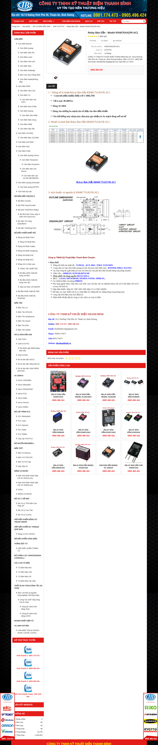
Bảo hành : (98, 53)
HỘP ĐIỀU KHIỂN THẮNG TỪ (27, 549)
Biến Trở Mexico (24, 453)
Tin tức (110, 21)
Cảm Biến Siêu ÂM (27, 129)
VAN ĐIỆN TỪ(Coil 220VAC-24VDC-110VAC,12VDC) (28, 631)
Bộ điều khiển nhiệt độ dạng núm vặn (28, 281)
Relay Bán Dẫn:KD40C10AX (83, 410)
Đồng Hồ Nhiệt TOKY (26, 237)
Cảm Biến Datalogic (27, 70)
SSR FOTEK (23, 355)
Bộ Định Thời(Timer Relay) (28, 210)
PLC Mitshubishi (24, 416)
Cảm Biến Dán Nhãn (30, 115)
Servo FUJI (22, 394)
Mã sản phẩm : (97, 46)
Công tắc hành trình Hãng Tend (29, 608)
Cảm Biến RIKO (24, 86)
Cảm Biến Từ (25, 95)
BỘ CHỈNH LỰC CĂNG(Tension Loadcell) (27, 556)
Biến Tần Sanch (24, 321)
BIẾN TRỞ (18, 448)
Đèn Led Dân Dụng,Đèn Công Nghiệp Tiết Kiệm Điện (28, 594)
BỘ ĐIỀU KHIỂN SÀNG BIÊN (25, 539)
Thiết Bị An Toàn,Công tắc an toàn (28, 587)
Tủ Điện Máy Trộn (25, 572)
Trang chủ (19, 21)
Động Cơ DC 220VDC (26, 534)
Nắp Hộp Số (23, 466)
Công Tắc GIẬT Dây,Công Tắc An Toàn (29, 601)
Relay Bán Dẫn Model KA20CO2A (83, 445)
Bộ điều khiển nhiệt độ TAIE (28, 291)
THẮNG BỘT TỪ (20, 544)
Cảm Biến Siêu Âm (27, 53)
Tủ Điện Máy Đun (25, 568)
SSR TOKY (22, 339)
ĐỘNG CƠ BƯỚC (21, 471)
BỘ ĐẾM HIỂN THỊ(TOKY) (24, 196)
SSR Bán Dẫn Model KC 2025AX (108, 445)
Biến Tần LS (23, 308)
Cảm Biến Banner (25, 44)
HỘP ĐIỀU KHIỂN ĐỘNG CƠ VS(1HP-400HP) (25, 520)
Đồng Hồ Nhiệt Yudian (26, 246)
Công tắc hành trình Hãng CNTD (29, 615)
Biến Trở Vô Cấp (24, 462)
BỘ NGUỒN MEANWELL (24, 443)
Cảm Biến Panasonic (30, 160)
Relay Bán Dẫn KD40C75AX (58, 395)
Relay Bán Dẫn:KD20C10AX (108, 410)
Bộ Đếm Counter (24, 201)
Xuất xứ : (99, 50)
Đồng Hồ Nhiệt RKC (27, 242)
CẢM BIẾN (18, 39)
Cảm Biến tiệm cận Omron (28, 170)
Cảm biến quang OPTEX (29, 187)
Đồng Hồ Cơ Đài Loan (26, 264)
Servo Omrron (23, 403)
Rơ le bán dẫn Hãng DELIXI (29, 364)
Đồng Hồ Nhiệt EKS (25, 260)
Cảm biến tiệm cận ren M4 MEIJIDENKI (31, 177)
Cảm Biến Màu (25, 66)
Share (93, 41)
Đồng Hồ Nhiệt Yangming (28, 251)
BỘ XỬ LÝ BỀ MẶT (21, 499)
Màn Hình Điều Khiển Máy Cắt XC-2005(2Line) (27, 484)
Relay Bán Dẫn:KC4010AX (133, 410)
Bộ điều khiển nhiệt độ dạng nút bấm (28, 274)
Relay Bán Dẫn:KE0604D (58, 431)
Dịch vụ (86, 21)
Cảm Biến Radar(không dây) (28, 80)
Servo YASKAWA (24, 380)
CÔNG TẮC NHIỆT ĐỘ (29, 269)
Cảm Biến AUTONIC (26, 142)
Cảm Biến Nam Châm (28, 106)
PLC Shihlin (22, 434)
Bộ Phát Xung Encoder (27, 205)
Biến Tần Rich (23, 325)
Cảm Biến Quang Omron (29, 155)
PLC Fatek (22, 430)
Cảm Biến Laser (26, 57)
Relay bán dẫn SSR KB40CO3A (134, 445)
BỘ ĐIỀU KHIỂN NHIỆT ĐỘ (25, 233)
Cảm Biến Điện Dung (28, 120)
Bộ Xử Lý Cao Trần (25, 510)
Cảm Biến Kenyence (68, 21)
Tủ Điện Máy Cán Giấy (27, 581)
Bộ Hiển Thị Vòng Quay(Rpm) (24, 222)
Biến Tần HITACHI (25, 312)
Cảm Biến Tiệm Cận (27, 91)
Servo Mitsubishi (24, 385)
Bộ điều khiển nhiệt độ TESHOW (26, 297)
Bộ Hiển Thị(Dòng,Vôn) (27, 228)
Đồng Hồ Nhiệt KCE (25, 255)
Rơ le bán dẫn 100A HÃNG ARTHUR (28, 369)
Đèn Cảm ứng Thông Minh (30, 75)
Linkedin (117, 41)
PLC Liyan (22, 421)
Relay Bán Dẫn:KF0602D (133, 395)
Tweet (104, 41)
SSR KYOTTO (23, 344)
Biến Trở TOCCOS (25, 457)
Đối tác (98, 21)
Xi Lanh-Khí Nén (21, 626)
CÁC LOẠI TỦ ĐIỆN (22, 563)
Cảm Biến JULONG (25, 133)
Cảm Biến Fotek (24, 151)
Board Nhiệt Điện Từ (23, 621)
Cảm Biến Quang (26, 48)
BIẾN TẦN (18, 303)
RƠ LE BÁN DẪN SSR (23, 335)
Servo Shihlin (23, 407)
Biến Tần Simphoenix (26, 317)
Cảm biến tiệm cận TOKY (28, 101)
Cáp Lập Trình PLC (25, 439)
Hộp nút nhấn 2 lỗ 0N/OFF (30, 287)
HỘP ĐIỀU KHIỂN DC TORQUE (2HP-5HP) (26, 528)
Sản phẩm (48, 21)
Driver (20, 489)
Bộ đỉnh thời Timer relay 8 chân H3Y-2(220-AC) (29, 215)
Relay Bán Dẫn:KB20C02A (58, 445)
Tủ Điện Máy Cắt (24, 576)
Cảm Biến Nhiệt (26, 124)
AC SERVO (18, 376)
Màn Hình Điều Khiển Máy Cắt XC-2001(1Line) (27, 477)
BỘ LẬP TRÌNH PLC (22, 412)
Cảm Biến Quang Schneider (29, 183)
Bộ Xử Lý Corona (24, 515)
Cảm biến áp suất (25, 191)
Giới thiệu (33, 21)
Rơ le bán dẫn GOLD (26, 360)
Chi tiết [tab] (51, 86)
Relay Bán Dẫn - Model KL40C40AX (83, 395)
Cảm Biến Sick (23, 147)
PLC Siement (23, 425)
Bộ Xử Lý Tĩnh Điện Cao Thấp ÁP (27, 504)
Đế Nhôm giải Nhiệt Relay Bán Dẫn (29, 349)
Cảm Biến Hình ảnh (27, 62)
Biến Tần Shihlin (24, 330)
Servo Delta (22, 398)
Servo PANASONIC (25, 389)
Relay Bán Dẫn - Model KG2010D (108, 395)
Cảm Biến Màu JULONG (29, 138)
